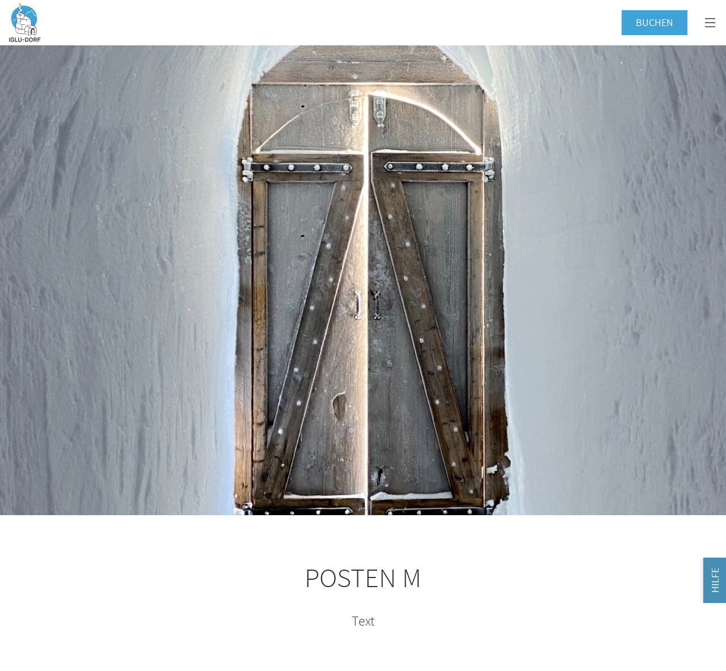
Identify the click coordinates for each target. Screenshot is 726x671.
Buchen (654, 22)
